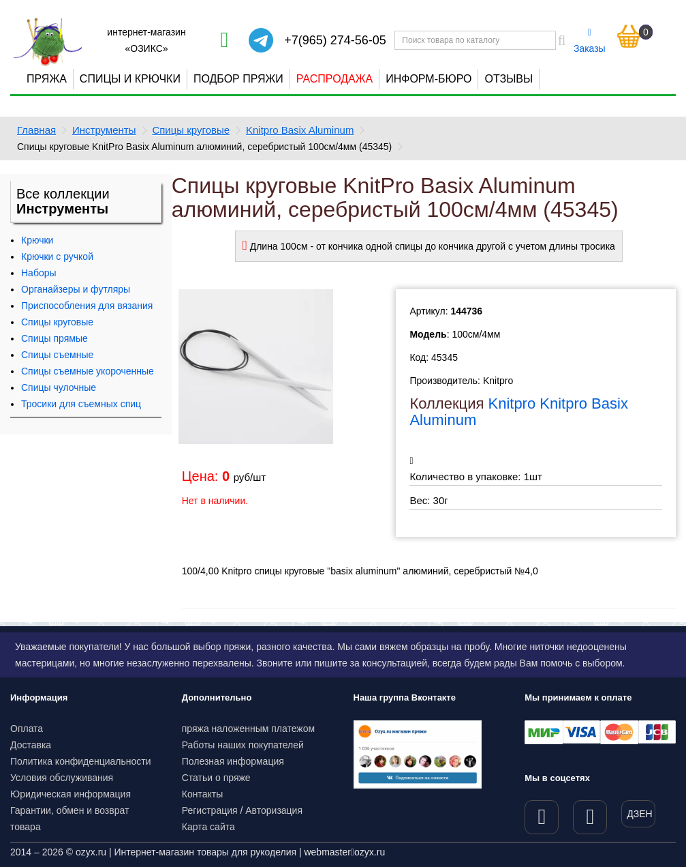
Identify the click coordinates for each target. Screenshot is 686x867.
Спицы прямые (54, 338)
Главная (36, 130)
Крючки (37, 240)
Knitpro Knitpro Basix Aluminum (518, 411)
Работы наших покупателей (243, 744)
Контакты (202, 794)
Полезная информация (233, 761)
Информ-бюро (428, 79)
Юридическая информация (70, 794)
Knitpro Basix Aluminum (300, 130)
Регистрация (210, 810)
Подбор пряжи (238, 79)
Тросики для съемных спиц (81, 403)
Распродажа (334, 79)
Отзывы (508, 79)
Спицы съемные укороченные (87, 371)
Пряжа (47, 79)
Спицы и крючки (130, 79)
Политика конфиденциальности (80, 761)
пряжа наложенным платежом (248, 728)
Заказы (590, 41)
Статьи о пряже (216, 777)
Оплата (26, 728)
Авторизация (273, 810)
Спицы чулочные (58, 387)
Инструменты (104, 130)
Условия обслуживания (61, 777)
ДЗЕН (639, 813)
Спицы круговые (191, 130)
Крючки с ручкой (57, 256)
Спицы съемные (57, 354)
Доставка (30, 744)
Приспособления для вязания (87, 305)
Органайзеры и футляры (75, 289)
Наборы (39, 272)
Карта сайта (208, 826)
